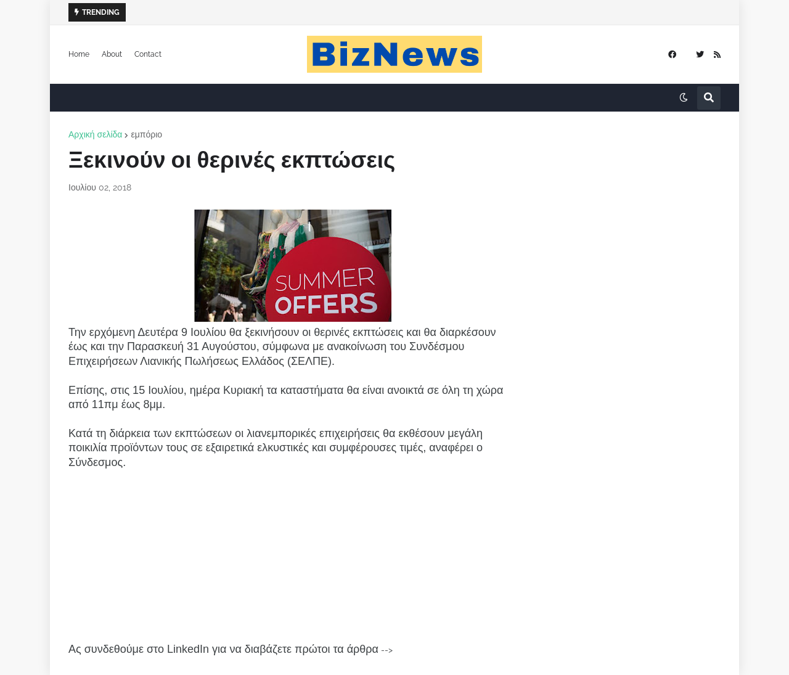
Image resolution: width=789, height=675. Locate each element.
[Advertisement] (292, 556)
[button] (683, 98)
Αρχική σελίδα (95, 134)
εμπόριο (146, 134)
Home (78, 54)
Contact (147, 54)
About (112, 54)
